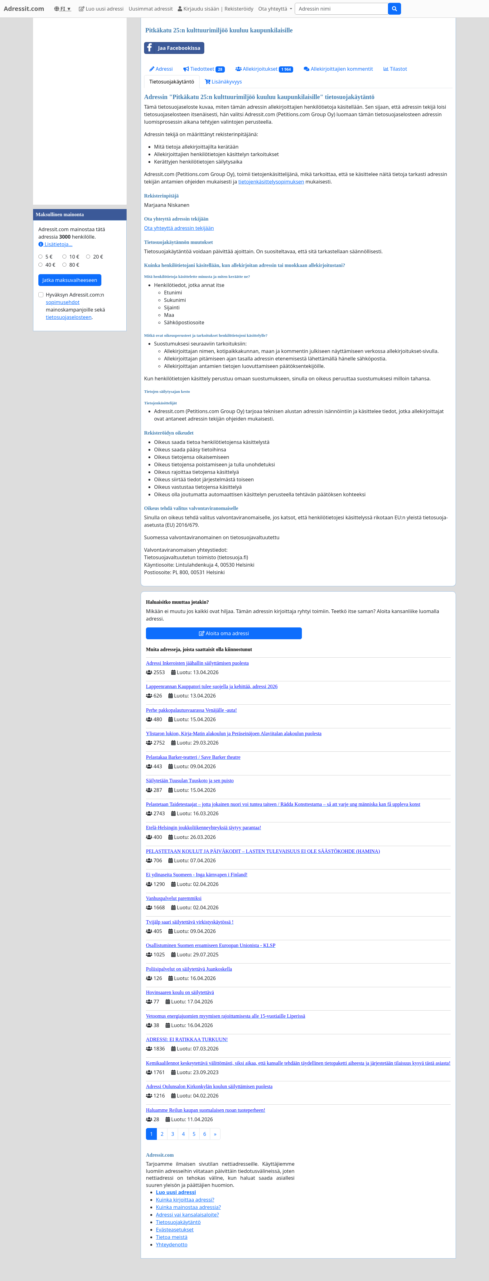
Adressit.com (24, 8)
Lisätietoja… (55, 244)
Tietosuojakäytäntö (171, 81)
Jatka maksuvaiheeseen (69, 280)
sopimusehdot (63, 302)
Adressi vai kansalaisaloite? (187, 1214)
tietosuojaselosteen (69, 317)
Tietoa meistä (171, 1237)
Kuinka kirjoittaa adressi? (185, 1199)
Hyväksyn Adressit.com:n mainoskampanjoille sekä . (75, 306)
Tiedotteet (204, 69)
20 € (98, 256)
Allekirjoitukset (264, 69)
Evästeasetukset (175, 1229)
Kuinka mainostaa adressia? (188, 1207)
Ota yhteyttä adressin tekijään (179, 228)
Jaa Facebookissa (172, 48)
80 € (74, 264)
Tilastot (395, 68)
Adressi (161, 68)
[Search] (341, 9)
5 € (49, 256)
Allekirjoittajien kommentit (338, 68)
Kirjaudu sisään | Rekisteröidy (215, 8)
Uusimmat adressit (150, 8)
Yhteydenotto (171, 1244)
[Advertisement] (80, 111)
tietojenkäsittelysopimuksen (271, 181)
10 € (74, 256)
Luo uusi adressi (101, 8)
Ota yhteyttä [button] (273, 8)
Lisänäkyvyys (223, 81)
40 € (51, 264)
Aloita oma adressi (224, 633)
